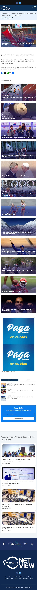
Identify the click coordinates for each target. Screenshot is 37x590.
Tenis (25, 576)
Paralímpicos (8, 17)
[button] (18, 331)
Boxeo (16, 578)
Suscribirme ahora (18, 418)
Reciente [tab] (27, 380)
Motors (21, 576)
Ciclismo (30, 576)
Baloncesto (15, 576)
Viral (20, 578)
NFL (12, 578)
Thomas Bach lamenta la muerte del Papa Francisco (15, 176)
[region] (18, 331)
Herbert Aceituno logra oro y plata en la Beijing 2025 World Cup (18, 137)
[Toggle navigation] (35, 7)
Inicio (2, 17)
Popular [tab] (9, 380)
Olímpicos (7, 578)
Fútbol (9, 576)
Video (31, 578)
